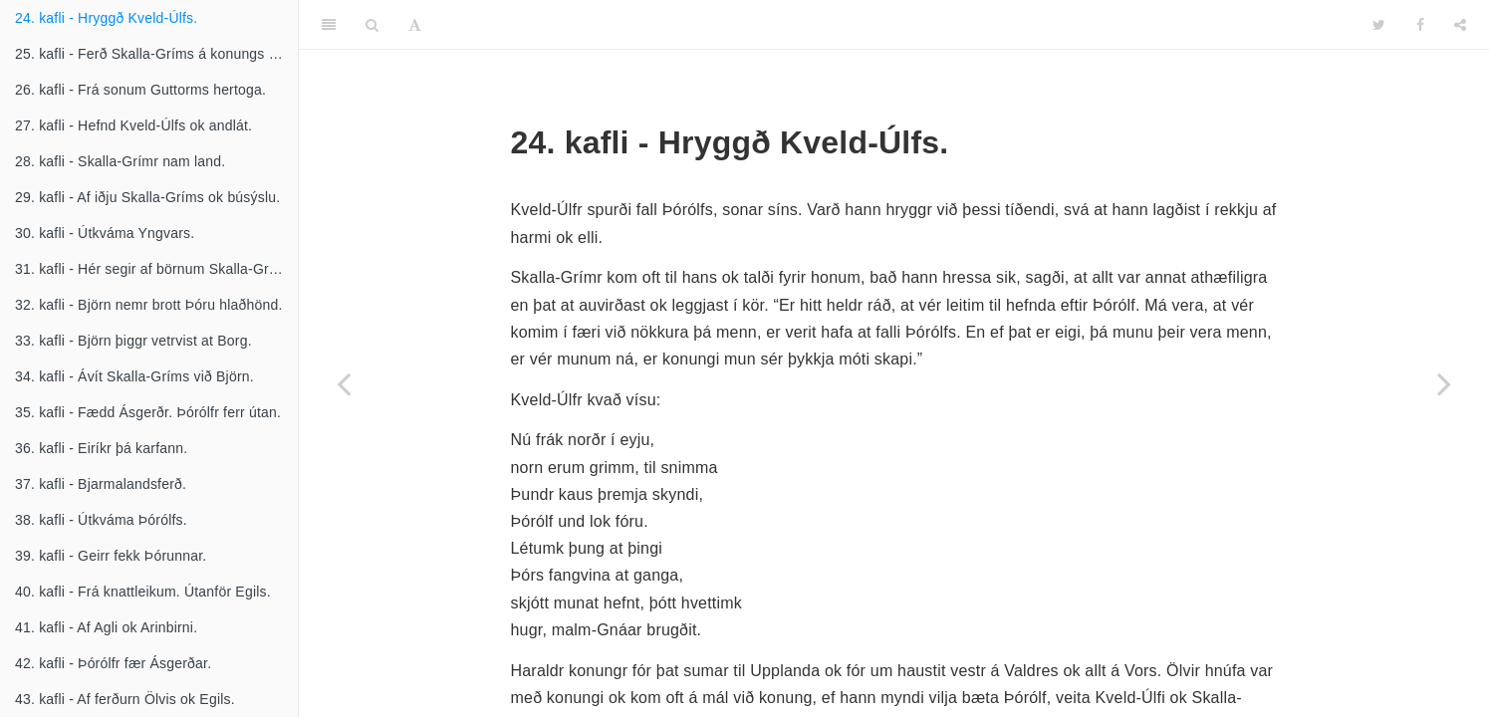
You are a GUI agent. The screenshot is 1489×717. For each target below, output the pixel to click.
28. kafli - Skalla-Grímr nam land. (120, 161)
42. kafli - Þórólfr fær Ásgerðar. (113, 663)
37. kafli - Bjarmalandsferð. (100, 484)
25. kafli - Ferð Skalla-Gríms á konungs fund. (156, 54)
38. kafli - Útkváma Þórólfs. (101, 520)
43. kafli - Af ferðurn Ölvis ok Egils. (125, 699)
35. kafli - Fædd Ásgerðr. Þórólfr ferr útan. (148, 412)
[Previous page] (343, 383)
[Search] (372, 25)
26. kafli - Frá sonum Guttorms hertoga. (140, 90)
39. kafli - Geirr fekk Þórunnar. (110, 556)
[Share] (1460, 25)
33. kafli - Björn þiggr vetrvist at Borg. (133, 341)
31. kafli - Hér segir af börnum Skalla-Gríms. (155, 269)
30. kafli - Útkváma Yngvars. (104, 233)
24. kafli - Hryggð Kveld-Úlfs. (106, 18)
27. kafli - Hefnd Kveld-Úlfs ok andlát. (133, 125)
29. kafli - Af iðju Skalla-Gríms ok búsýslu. (147, 197)
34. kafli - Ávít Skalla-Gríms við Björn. (134, 376)
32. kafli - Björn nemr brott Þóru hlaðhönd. (149, 305)
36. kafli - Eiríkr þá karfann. (101, 448)
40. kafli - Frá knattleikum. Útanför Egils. (143, 591)
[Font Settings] (414, 25)
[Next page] (1444, 383)
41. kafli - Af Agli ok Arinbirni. (106, 627)
